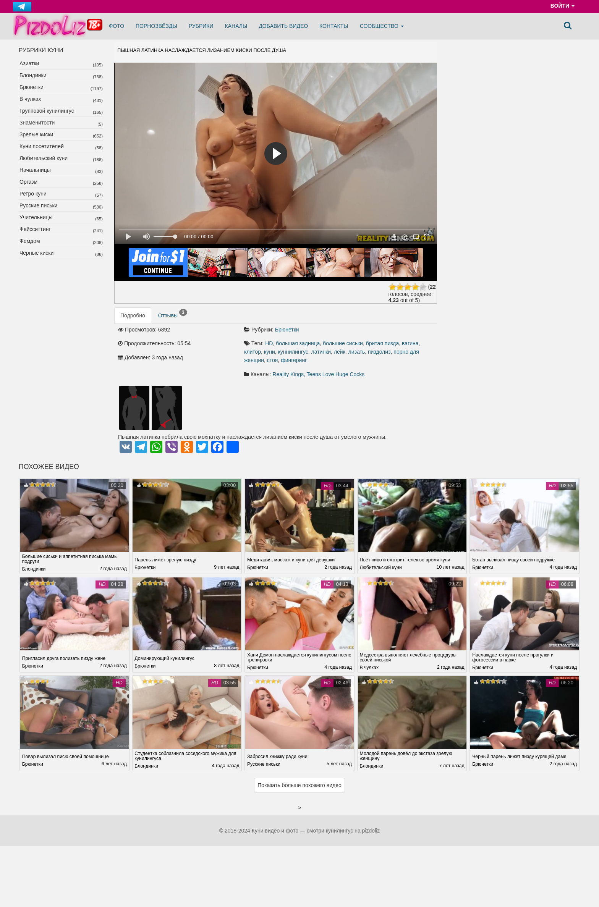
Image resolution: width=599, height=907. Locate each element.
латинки (321, 352)
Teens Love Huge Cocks (336, 374)
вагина (410, 343)
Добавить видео (283, 26)
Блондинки (33, 75)
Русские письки (38, 205)
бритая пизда (382, 343)
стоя (272, 360)
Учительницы (36, 217)
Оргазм (28, 182)
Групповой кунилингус (46, 111)
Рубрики (201, 26)
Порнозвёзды (156, 26)
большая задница (298, 343)
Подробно (132, 315)
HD (269, 343)
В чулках (30, 99)
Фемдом (29, 241)
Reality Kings (288, 374)
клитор (252, 352)
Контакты (333, 26)
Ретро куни (33, 194)
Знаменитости (37, 123)
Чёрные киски (36, 253)
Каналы (236, 26)
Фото (116, 26)
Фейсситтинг (35, 229)
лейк (339, 352)
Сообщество (382, 26)
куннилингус (293, 352)
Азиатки (29, 63)
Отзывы (172, 314)
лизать (356, 352)
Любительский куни (43, 158)
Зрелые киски (36, 134)
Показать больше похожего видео (299, 785)
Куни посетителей (41, 146)
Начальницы (35, 170)
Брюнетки (31, 87)
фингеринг (294, 360)
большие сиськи (343, 343)
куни (269, 352)
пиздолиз (379, 352)
